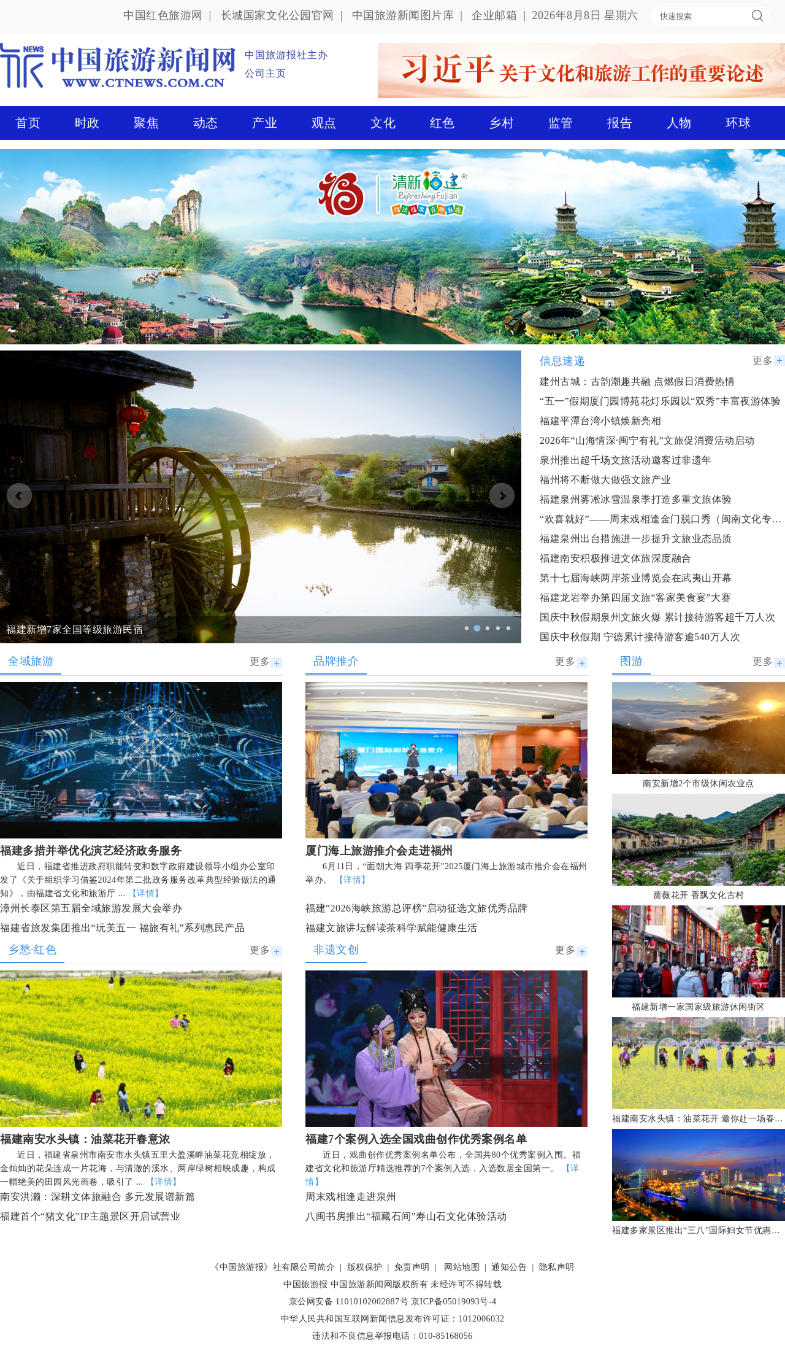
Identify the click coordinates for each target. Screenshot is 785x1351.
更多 (762, 360)
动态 (205, 123)
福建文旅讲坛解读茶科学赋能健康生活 (391, 928)
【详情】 (146, 893)
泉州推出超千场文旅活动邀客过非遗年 (626, 460)
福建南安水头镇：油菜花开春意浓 (85, 1139)
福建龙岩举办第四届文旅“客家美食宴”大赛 (635, 597)
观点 (324, 123)
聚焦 (146, 123)
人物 (679, 123)
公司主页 (265, 73)
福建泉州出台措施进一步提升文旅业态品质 (636, 538)
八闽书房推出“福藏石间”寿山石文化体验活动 (406, 1216)
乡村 (501, 123)
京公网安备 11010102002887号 (348, 1301)
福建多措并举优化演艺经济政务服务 (91, 851)
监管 (560, 123)
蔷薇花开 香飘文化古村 (699, 895)
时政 (87, 123)
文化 (383, 123)
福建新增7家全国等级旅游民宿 (74, 629)
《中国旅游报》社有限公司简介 (272, 1267)
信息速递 (562, 361)
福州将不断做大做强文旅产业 (606, 479)
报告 (619, 123)
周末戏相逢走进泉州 (351, 1196)
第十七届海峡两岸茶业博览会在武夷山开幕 (636, 578)
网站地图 (462, 1267)
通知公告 (509, 1267)
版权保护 (365, 1267)
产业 (264, 123)
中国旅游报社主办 (286, 55)
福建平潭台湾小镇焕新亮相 (600, 421)
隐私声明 (557, 1267)
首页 (27, 123)
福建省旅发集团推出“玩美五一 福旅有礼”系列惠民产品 (122, 928)
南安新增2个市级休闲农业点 (698, 783)
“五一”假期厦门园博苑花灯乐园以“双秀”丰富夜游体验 (660, 401)
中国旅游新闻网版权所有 (380, 1284)
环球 (738, 123)
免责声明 (412, 1267)
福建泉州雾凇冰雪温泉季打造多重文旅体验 (636, 499)
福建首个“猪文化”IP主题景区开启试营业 (90, 1216)
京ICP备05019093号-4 (453, 1301)
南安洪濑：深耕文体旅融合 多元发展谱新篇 (97, 1196)
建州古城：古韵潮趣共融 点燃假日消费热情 (637, 381)
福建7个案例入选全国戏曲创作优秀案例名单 (416, 1139)
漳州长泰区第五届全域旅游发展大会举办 (91, 908)
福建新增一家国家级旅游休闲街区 (698, 1007)
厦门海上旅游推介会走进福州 (379, 851)
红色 (442, 123)
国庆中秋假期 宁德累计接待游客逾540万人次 (640, 637)
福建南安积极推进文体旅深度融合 (616, 558)
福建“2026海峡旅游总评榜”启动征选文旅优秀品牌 (416, 908)
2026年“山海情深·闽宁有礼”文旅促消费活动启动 (647, 440)
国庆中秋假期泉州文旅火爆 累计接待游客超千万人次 (657, 617)
